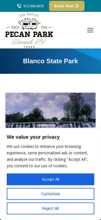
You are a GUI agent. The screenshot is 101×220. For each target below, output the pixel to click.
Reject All (50, 208)
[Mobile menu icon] (90, 30)
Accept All (50, 179)
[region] (50, 174)
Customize (50, 193)
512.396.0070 (30, 6)
